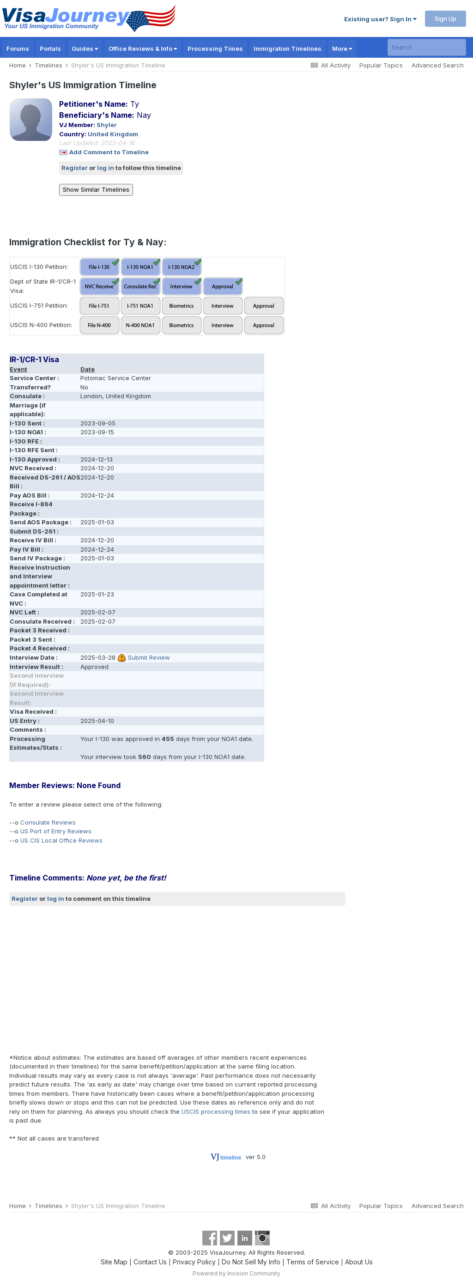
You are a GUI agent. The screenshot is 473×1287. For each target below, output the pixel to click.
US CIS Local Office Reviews (61, 840)
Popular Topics (381, 65)
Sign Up (445, 18)
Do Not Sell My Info (251, 1262)
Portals (50, 48)
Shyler (107, 124)
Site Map (114, 1262)
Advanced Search (438, 65)
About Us (359, 1262)
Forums (17, 48)
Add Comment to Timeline (109, 152)
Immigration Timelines (287, 48)
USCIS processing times (216, 1111)
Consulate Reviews (48, 822)
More (342, 48)
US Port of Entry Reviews (55, 831)
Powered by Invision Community (236, 1273)
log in (105, 167)
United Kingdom (113, 134)
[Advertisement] (117, 979)
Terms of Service (312, 1262)
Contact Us (150, 1262)
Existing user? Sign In (380, 19)
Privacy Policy (194, 1262)
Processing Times (215, 48)
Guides (85, 48)
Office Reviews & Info (143, 48)
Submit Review (149, 657)
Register (74, 167)
